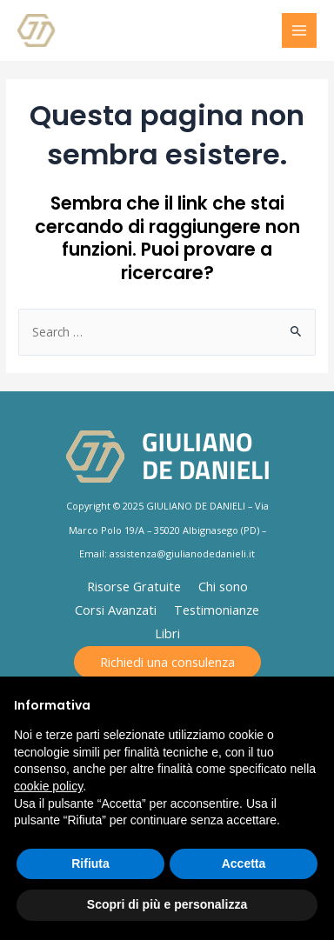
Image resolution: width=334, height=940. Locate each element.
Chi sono (223, 586)
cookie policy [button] (48, 786)
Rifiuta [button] (90, 863)
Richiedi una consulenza (167, 661)
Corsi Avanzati (116, 609)
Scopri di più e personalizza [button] (167, 904)
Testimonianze (216, 609)
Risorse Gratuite (134, 586)
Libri (167, 633)
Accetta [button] (244, 863)
